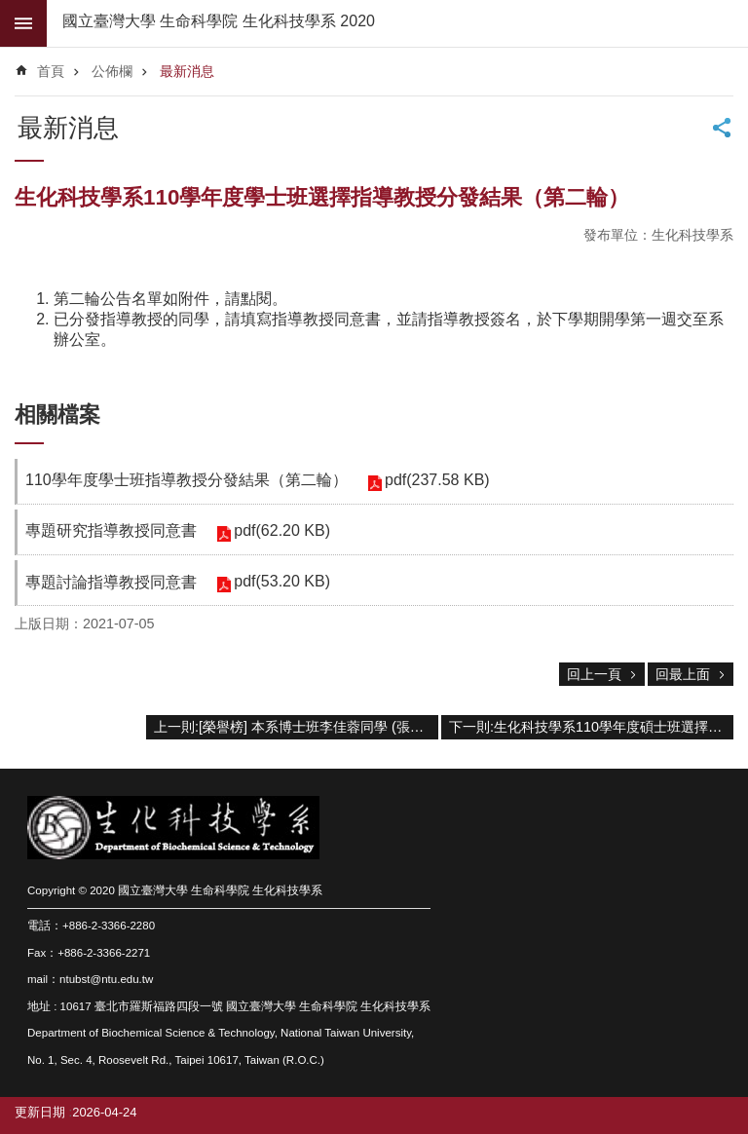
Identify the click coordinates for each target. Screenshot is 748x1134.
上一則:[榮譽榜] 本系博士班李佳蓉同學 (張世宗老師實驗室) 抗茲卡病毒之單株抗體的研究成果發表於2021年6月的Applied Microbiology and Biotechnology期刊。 (296, 727)
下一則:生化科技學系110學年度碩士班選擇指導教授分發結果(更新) (591, 727)
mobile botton (23, 23)
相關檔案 (57, 414)
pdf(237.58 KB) (437, 480)
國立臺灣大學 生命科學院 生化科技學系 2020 (218, 21)
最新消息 (187, 71)
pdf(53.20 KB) (282, 581)
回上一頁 (594, 674)
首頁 (50, 71)
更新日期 (40, 1112)
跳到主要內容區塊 (10, 10)
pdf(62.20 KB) (282, 530)
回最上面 (682, 674)
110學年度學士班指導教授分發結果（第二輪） (186, 480)
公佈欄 (112, 71)
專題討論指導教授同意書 (111, 582)
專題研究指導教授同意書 (111, 530)
